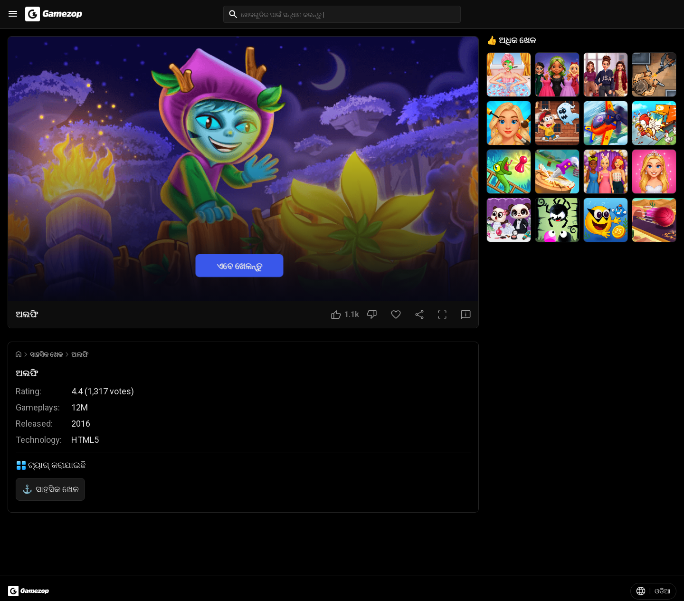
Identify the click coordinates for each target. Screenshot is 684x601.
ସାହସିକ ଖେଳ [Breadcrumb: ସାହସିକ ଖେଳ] (46, 354)
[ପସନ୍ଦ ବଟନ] (396, 314)
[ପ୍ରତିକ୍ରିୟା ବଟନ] (465, 314)
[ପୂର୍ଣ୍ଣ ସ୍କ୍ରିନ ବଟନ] (442, 314)
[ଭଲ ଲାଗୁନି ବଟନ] (371, 314)
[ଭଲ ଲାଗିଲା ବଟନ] (345, 314)
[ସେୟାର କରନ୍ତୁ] (419, 314)
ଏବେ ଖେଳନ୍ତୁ (239, 265)
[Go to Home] (18, 354)
